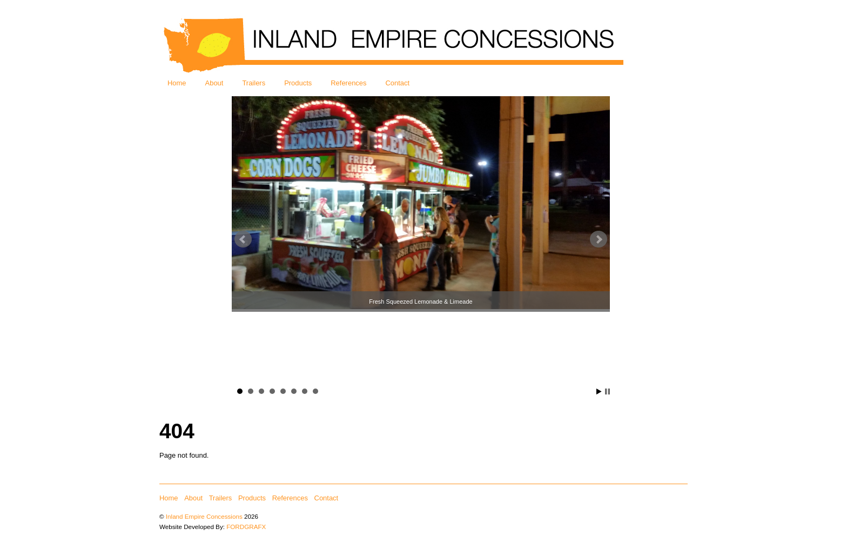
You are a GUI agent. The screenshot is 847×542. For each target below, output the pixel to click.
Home (176, 83)
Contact (398, 83)
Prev (243, 239)
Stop (607, 391)
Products (298, 83)
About (214, 83)
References (348, 83)
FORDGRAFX (246, 526)
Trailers (253, 83)
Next (598, 239)
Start (599, 391)
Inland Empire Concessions (204, 516)
